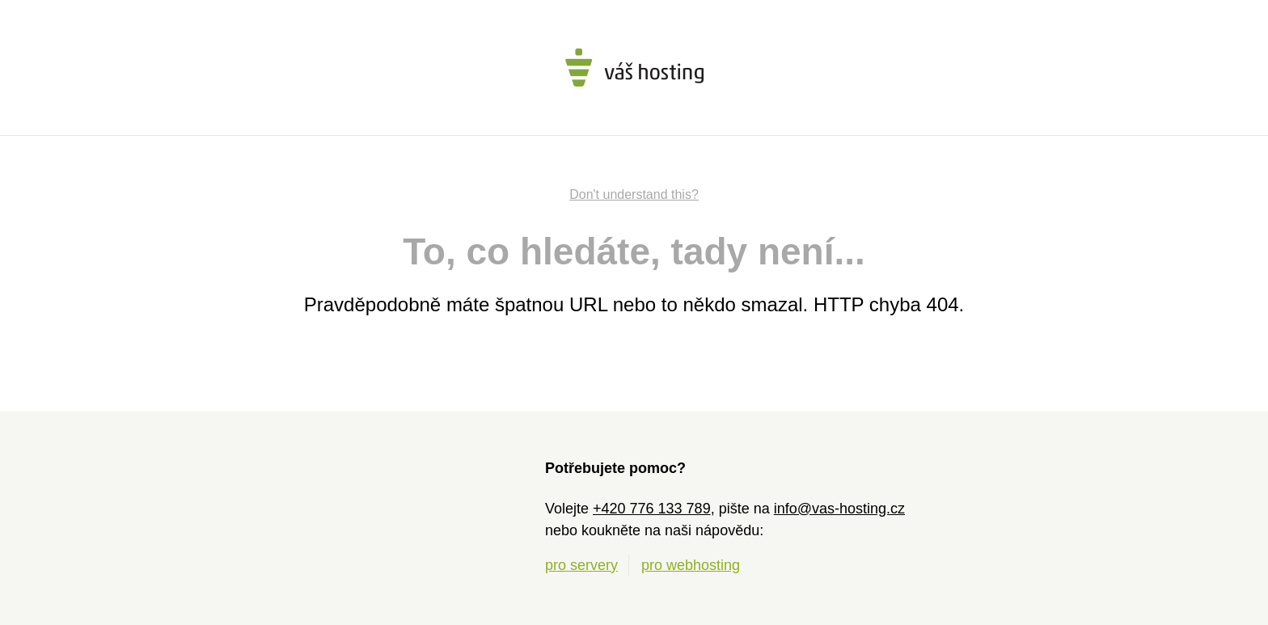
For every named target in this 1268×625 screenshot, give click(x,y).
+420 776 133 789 (652, 508)
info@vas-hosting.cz (839, 508)
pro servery (581, 565)
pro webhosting (690, 565)
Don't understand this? (634, 194)
